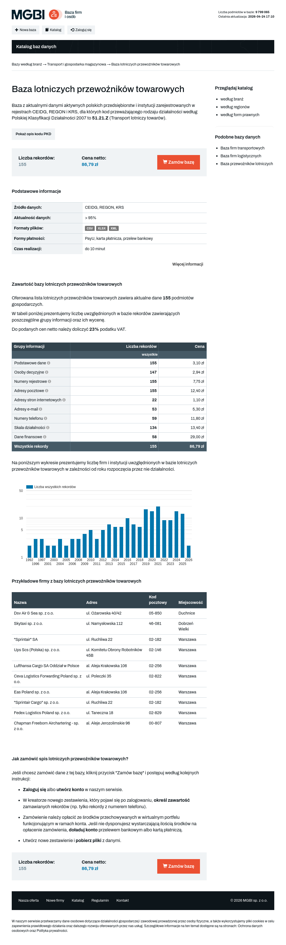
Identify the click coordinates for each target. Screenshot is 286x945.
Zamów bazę (178, 162)
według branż (232, 99)
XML (114, 228)
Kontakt (122, 900)
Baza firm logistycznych (241, 156)
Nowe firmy (55, 900)
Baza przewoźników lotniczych (247, 164)
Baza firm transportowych (243, 148)
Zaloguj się (81, 30)
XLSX (102, 228)
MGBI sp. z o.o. (255, 900)
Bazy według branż (27, 64)
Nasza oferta (28, 900)
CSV (90, 228)
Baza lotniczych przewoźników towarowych (145, 64)
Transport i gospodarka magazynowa (76, 64)
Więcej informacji (187, 264)
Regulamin (100, 900)
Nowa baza (25, 30)
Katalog (53, 30)
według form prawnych (240, 115)
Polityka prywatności (52, 931)
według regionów (235, 107)
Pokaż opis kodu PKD (33, 134)
